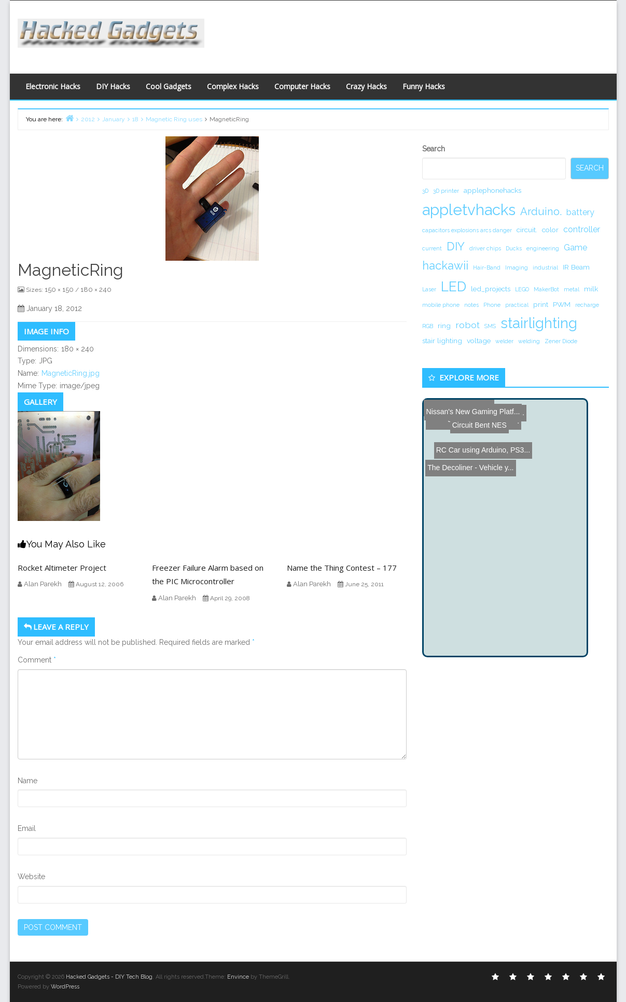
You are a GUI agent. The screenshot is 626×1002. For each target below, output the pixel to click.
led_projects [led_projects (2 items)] (490, 289)
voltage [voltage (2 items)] (479, 340)
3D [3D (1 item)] (425, 191)
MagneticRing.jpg (70, 373)
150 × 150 (59, 289)
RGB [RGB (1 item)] (427, 326)
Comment (37, 660)
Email (27, 828)
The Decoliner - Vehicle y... (469, 421)
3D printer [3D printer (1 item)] (446, 191)
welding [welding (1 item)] (529, 341)
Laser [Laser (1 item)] (429, 289)
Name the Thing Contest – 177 (342, 567)
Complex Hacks (233, 86)
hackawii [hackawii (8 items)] (445, 265)
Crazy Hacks (366, 86)
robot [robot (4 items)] (467, 324)
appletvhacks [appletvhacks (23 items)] (469, 210)
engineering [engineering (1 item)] (542, 248)
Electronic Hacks (52, 86)
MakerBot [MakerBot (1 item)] (546, 289)
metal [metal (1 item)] (571, 289)
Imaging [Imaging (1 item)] (516, 267)
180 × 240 (96, 289)
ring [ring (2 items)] (444, 325)
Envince (238, 976)
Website (31, 876)
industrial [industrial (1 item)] (545, 267)
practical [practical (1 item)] (516, 305)
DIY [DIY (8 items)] (456, 246)
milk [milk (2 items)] (591, 289)
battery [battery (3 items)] (580, 212)
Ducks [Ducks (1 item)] (514, 248)
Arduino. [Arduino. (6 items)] (541, 211)
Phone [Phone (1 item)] (491, 305)
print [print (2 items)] (540, 304)
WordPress (65, 986)
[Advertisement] (414, 34)
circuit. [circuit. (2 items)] (527, 229)
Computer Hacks (302, 86)
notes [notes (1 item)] (471, 305)
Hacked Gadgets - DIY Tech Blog (109, 976)
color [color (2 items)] (550, 229)
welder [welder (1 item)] (504, 341)
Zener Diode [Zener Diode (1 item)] (561, 341)
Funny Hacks (423, 86)
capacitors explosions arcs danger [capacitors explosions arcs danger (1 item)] (467, 230)
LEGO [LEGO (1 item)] (522, 289)
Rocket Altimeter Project (62, 567)
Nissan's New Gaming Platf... (473, 407)
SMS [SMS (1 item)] (490, 326)
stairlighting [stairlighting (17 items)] (538, 323)
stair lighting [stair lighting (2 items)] (442, 340)
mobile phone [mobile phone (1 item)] (441, 305)
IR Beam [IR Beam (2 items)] (576, 267)
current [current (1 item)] (432, 248)
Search (433, 149)
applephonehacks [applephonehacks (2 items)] (492, 190)
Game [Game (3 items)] (575, 247)
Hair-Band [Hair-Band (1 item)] (486, 267)
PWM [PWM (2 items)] (562, 304)
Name (27, 781)
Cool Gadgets (168, 86)
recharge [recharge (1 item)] (587, 305)
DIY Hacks (113, 86)
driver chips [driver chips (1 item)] (485, 248)
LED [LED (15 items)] (453, 286)
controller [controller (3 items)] (581, 229)
